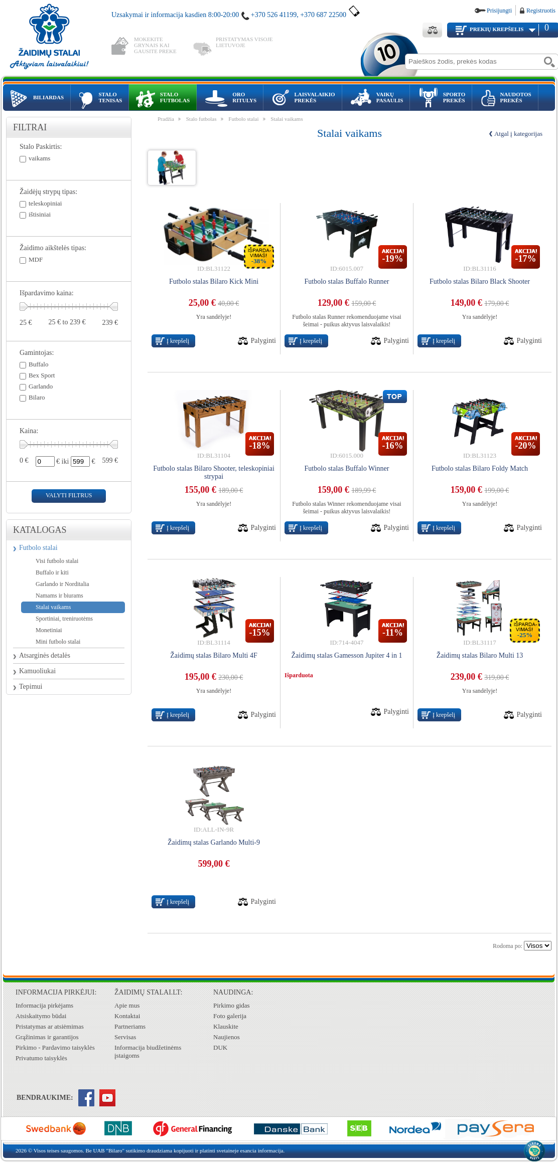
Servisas (125, 1037)
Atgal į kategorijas (518, 133)
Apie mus (127, 1005)
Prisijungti (499, 10)
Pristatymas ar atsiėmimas (50, 1026)
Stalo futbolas (201, 119)
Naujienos (226, 1037)
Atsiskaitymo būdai (41, 1016)
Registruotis (540, 10)
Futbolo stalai (38, 547)
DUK (220, 1047)
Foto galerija (229, 1016)
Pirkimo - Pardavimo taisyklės (55, 1047)
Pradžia (166, 119)
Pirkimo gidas (231, 1005)
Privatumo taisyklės (41, 1058)
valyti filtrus (69, 495)
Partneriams (130, 1026)
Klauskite (225, 1026)
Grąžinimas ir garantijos (47, 1037)
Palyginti (263, 340)
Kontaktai (127, 1016)
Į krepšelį (178, 340)
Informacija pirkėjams (44, 1005)
